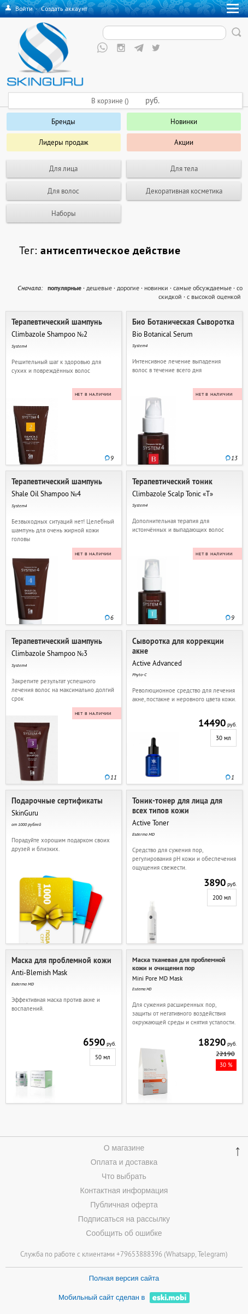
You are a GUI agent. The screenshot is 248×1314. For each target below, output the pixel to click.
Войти (24, 8)
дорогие (128, 288)
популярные (64, 288)
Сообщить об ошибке (124, 1233)
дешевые (99, 288)
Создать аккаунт (64, 8)
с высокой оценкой (214, 296)
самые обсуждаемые (202, 288)
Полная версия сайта (124, 1278)
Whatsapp (180, 1254)
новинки (156, 288)
